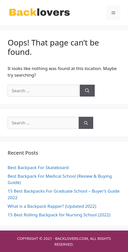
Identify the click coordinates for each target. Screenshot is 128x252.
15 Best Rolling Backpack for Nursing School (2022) (59, 215)
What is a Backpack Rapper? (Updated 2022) (52, 206)
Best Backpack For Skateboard (38, 167)
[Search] (87, 91)
